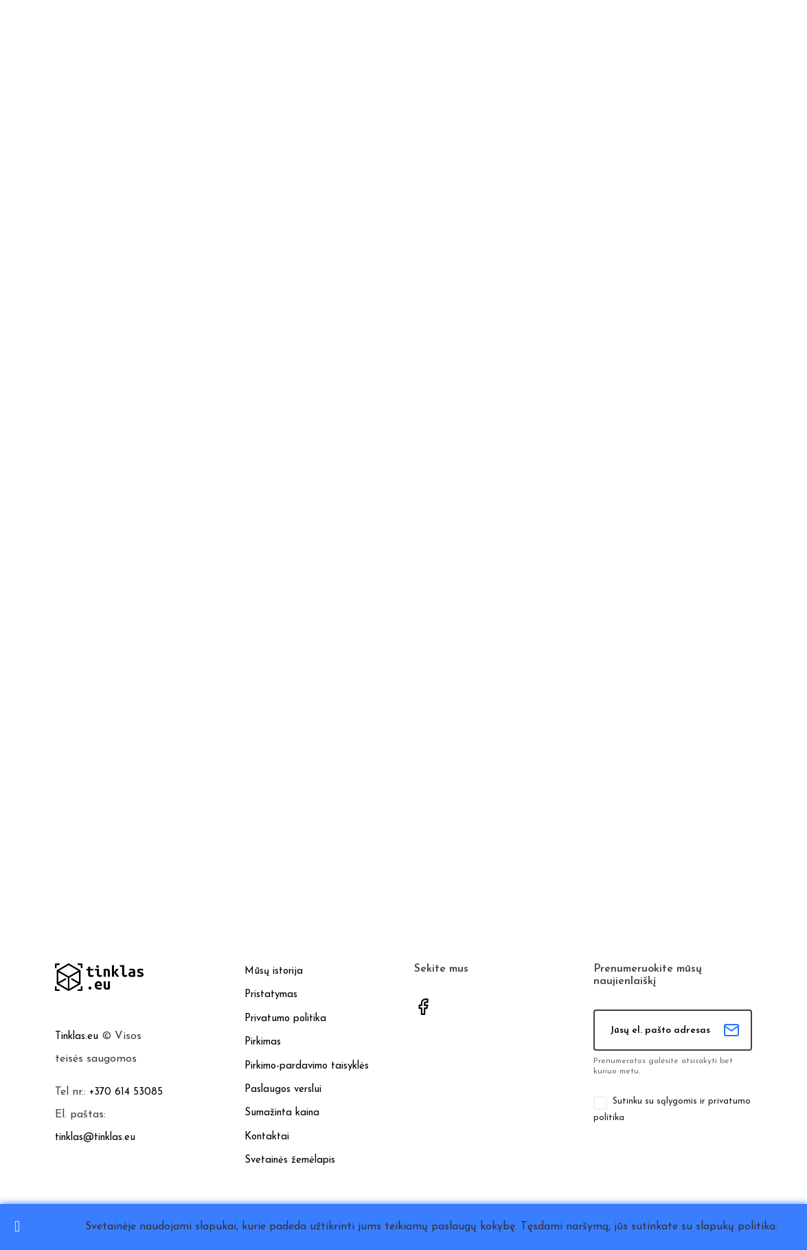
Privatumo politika (285, 1019)
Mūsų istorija (274, 971)
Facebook (423, 1007)
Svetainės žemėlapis (290, 1160)
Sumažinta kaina (282, 1113)
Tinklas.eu (76, 1036)
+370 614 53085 (126, 1092)
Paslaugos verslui (283, 1089)
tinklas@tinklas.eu (95, 1137)
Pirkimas (263, 1042)
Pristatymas (271, 995)
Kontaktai (267, 1137)
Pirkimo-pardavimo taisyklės (307, 1066)
